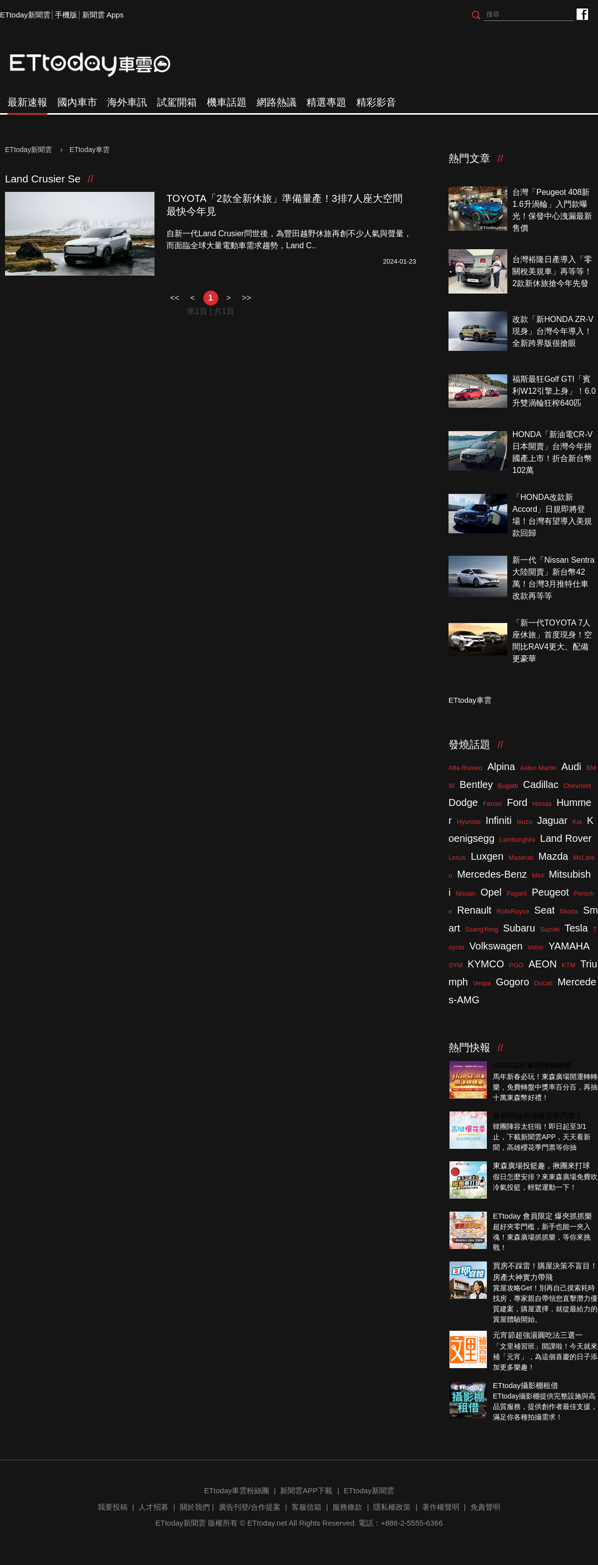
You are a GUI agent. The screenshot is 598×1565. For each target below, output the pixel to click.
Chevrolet (578, 785)
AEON (542, 963)
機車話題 (227, 102)
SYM (455, 965)
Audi (572, 766)
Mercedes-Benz (492, 874)
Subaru (519, 928)
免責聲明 (485, 1507)
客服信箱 (306, 1507)
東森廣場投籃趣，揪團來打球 (541, 1165)
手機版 (66, 14)
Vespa (482, 983)
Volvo (536, 947)
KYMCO (485, 963)
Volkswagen (496, 945)
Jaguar (552, 820)
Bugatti (508, 785)
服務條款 (347, 1507)
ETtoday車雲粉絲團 (582, 13)
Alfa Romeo (465, 768)
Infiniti (498, 820)
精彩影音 (376, 102)
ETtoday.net (267, 1523)
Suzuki (550, 929)
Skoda (569, 911)
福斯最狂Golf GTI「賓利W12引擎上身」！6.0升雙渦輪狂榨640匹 (554, 391)
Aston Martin (538, 768)
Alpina (501, 766)
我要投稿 (113, 1507)
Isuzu (524, 821)
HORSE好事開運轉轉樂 (532, 1065)
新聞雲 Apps (103, 14)
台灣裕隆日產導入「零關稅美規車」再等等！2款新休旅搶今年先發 (552, 271)
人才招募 (153, 1507)
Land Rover (566, 838)
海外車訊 (127, 102)
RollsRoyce (512, 911)
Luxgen (487, 856)
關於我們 (195, 1507)
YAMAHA (569, 945)
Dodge (463, 802)
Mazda (553, 856)
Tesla (576, 928)
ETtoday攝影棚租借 (525, 1385)
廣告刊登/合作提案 (250, 1507)
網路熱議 (277, 102)
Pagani (516, 893)
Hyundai (469, 821)
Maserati (520, 857)
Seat (544, 910)
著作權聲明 (440, 1507)
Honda (541, 803)
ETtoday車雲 (99, 65)
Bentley (476, 784)
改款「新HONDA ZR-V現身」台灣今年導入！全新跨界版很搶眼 (553, 331)
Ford (517, 802)
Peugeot (550, 892)
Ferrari (492, 803)
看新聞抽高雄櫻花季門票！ (538, 1115)
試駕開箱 (177, 102)
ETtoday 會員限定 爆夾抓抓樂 (542, 1216)
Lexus (457, 857)
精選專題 (326, 102)
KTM (568, 965)
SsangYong (481, 929)
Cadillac (540, 784)
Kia (577, 821)
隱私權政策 (392, 1507)
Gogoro (512, 981)
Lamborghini (517, 839)
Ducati (543, 983)
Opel (490, 892)
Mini (538, 875)
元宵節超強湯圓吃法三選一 (538, 1335)
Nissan (465, 893)
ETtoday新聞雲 (25, 14)
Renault (474, 910)
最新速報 (27, 102)
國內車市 (77, 102)
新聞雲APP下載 (306, 1490)
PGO (516, 965)
